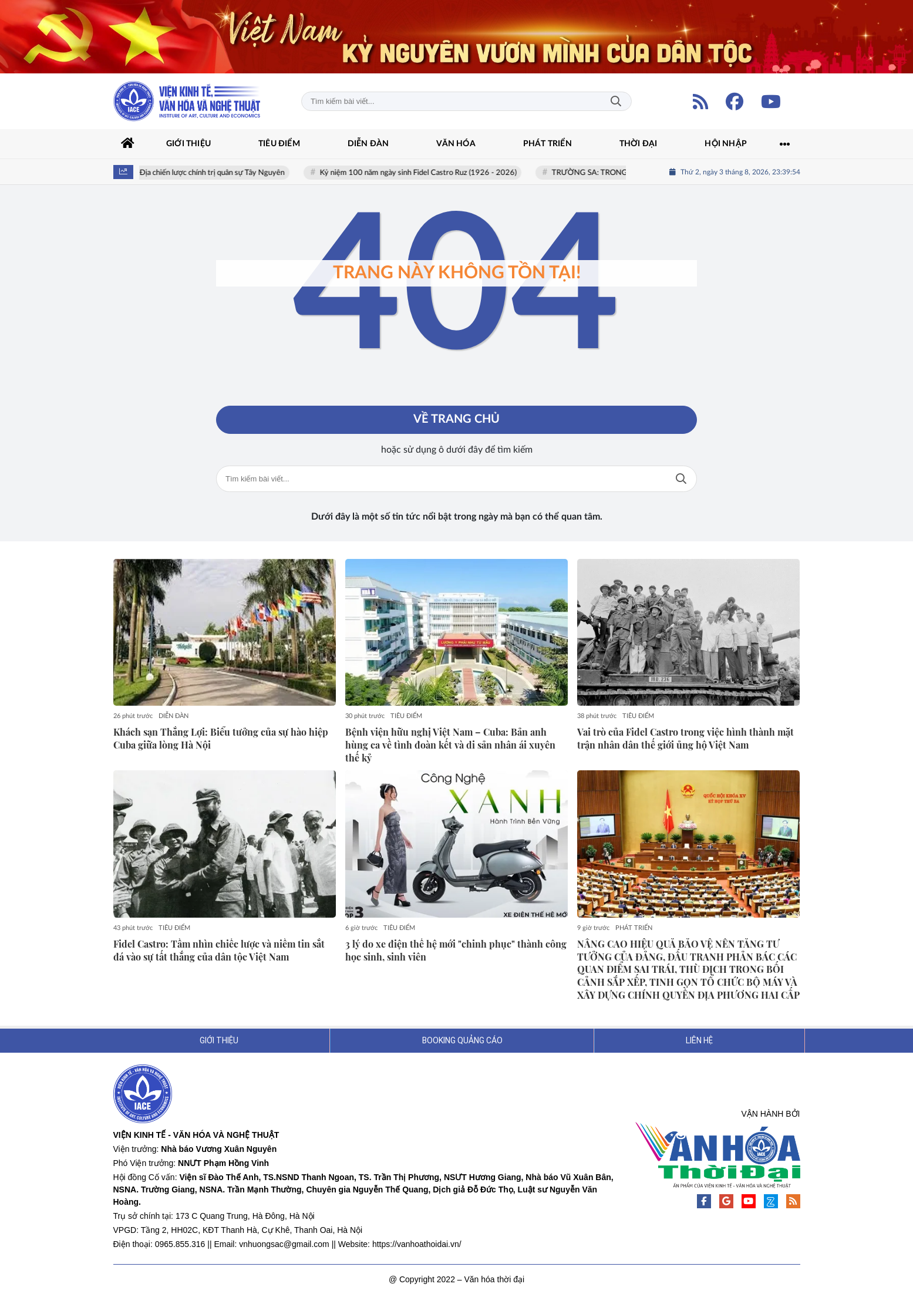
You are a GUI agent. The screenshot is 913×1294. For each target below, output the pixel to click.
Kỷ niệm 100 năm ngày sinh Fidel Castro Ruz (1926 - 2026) (420, 173)
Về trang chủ (456, 420)
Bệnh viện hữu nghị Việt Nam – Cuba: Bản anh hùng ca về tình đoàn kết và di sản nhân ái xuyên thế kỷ (450, 745)
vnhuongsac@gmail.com (284, 1244)
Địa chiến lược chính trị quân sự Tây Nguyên (214, 173)
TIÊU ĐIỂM (406, 716)
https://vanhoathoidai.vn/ (416, 1244)
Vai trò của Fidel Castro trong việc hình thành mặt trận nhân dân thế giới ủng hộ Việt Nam (685, 738)
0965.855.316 (180, 1244)
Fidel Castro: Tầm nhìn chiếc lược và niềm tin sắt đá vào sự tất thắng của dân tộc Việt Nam (219, 950)
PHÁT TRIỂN (633, 928)
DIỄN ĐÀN (173, 716)
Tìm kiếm (616, 101)
